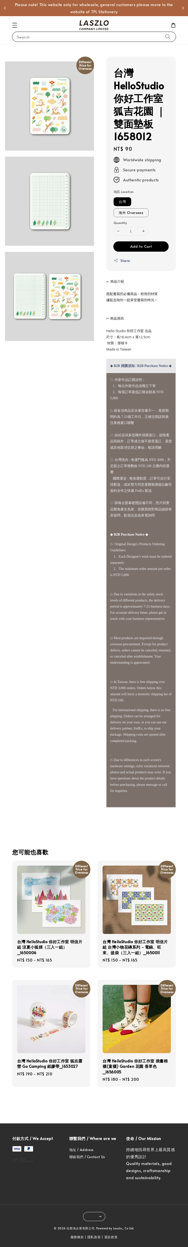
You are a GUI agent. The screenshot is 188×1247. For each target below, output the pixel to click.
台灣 (122, 201)
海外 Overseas (131, 212)
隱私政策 (94, 1237)
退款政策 (111, 1237)
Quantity (120, 223)
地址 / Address (81, 1150)
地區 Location (123, 191)
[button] (14, 25)
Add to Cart (141, 246)
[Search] (168, 36)
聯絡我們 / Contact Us (87, 1156)
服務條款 (77, 1237)
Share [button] (122, 260)
